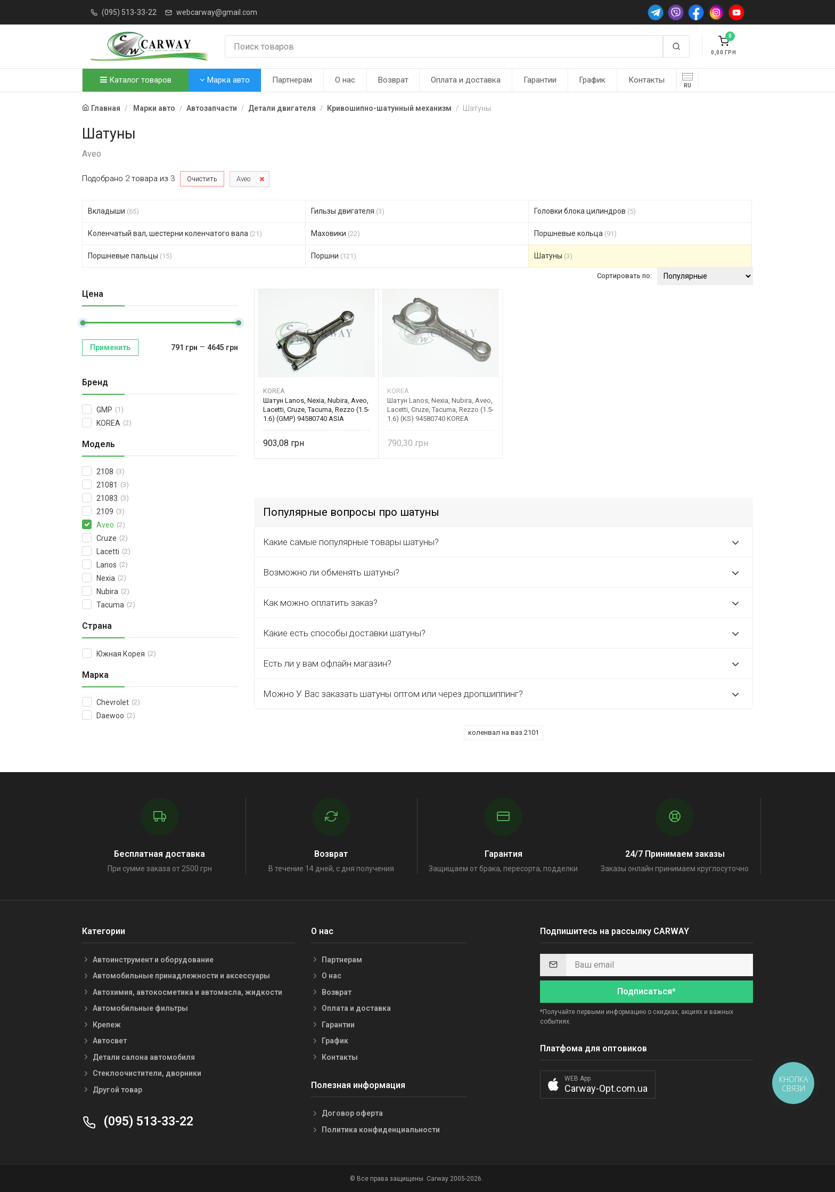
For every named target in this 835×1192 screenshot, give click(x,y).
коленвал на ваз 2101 (503, 732)
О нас (345, 80)
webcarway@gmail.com (216, 12)
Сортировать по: (624, 276)
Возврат (393, 80)
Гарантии (539, 80)
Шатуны (553, 256)
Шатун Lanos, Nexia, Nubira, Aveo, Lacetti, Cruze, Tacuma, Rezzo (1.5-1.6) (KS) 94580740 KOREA (440, 409)
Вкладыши (113, 211)
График (592, 80)
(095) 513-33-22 (129, 12)
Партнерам (292, 80)
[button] (598, 1085)
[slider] (82, 323)
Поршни (333, 256)
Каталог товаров (135, 80)
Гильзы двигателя (347, 211)
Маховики (335, 233)
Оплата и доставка (466, 80)
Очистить (202, 179)
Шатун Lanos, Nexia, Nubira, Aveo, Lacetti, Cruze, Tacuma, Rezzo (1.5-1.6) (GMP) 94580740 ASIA (316, 409)
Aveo (243, 179)
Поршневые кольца (575, 233)
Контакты (646, 80)
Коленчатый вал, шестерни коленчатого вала (175, 233)
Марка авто (225, 80)
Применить (110, 347)
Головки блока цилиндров (585, 211)
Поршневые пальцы (130, 256)
